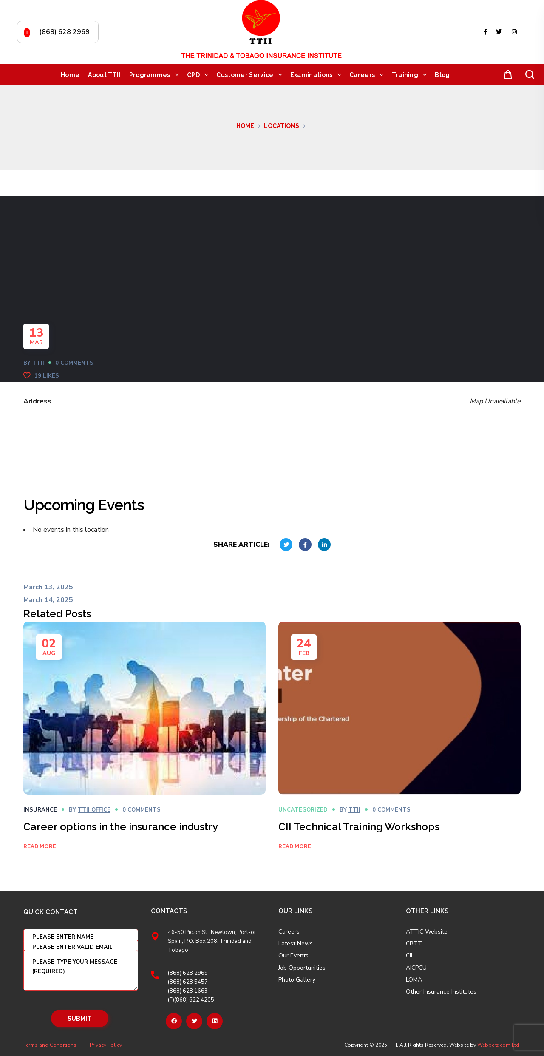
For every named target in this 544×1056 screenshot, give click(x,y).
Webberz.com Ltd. (499, 1045)
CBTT (414, 944)
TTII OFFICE (94, 810)
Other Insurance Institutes (441, 992)
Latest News (295, 944)
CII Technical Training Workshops (358, 826)
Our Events (293, 955)
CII (409, 955)
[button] (506, 75)
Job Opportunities (302, 968)
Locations (281, 125)
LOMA (414, 980)
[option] (144, 748)
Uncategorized (303, 810)
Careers (289, 932)
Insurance (40, 810)
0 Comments (74, 363)
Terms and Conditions (49, 1045)
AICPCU (416, 968)
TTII (38, 363)
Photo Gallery (296, 980)
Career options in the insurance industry (120, 826)
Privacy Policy (106, 1045)
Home (245, 125)
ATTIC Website (427, 932)
